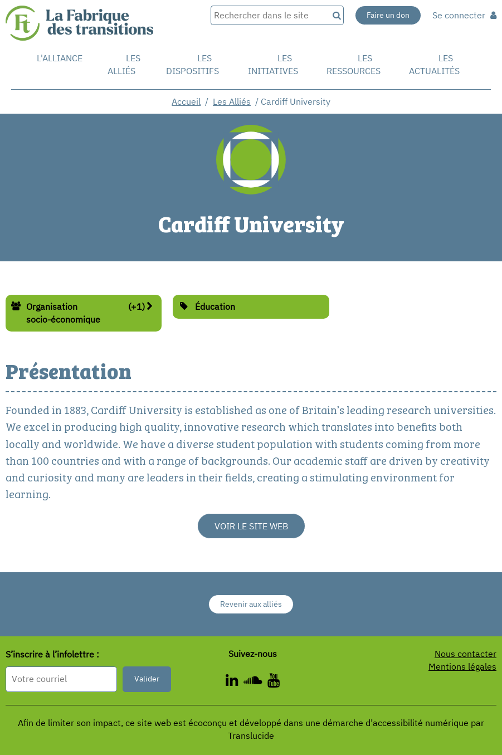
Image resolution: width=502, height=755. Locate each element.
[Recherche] (336, 15)
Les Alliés (124, 64)
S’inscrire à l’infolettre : (52, 654)
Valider (146, 679)
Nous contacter (465, 653)
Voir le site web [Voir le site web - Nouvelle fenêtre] (251, 526)
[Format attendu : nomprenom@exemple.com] (61, 678)
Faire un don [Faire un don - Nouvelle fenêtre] (388, 15)
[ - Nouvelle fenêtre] (255, 682)
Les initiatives (273, 64)
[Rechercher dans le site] (269, 15)
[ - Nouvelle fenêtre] (273, 682)
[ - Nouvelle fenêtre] (234, 682)
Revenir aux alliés (251, 604)
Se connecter (464, 15)
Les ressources (353, 64)
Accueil (186, 101)
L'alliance (59, 58)
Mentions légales (462, 666)
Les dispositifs (192, 64)
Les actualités (434, 64)
